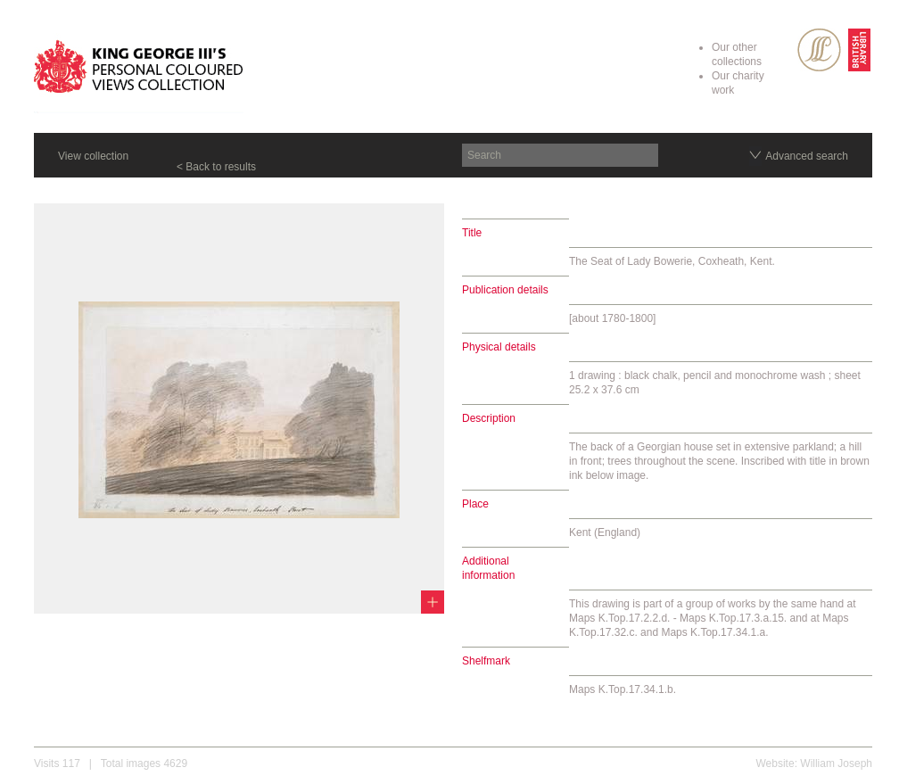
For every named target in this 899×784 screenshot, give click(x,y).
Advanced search (806, 156)
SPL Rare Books (819, 50)
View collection (93, 156)
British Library (859, 50)
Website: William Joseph (814, 763)
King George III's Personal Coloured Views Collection (138, 69)
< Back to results (216, 167)
